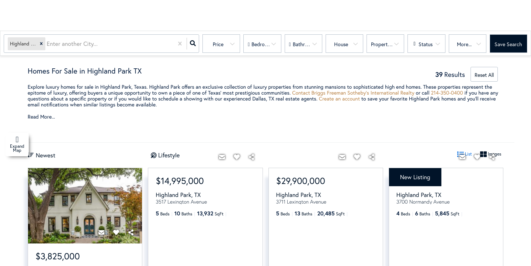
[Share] (131, 232)
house (341, 44)
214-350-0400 (447, 92)
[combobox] (47, 43)
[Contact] (101, 232)
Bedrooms (262, 44)
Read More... (41, 117)
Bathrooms (305, 44)
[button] (41, 43)
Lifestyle (169, 155)
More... (464, 44)
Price (218, 44)
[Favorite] (116, 232)
